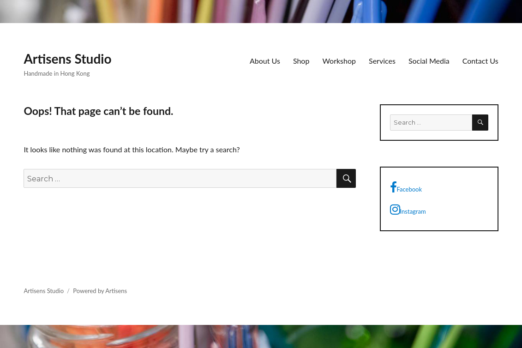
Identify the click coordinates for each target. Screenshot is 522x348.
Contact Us (480, 60)
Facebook (406, 187)
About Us (265, 60)
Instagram (408, 210)
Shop (301, 60)
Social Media (429, 60)
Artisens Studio (67, 58)
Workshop (339, 60)
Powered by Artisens (100, 290)
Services (382, 60)
